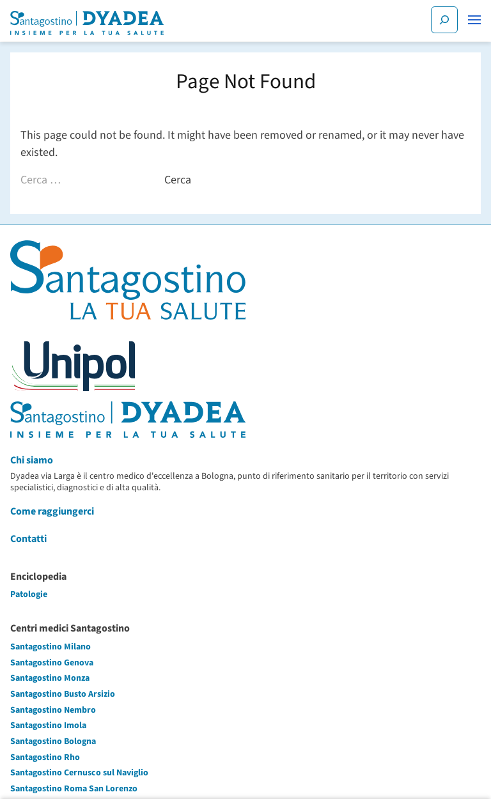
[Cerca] (444, 19)
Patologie (28, 594)
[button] (474, 19)
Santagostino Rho (45, 757)
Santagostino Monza (50, 678)
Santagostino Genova (51, 662)
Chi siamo (31, 460)
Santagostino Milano (50, 646)
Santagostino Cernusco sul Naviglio (79, 772)
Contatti (28, 539)
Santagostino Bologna (53, 741)
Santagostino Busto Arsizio (62, 694)
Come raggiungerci (52, 511)
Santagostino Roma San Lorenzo (73, 788)
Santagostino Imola (48, 725)
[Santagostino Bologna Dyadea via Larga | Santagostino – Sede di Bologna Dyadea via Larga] (87, 23)
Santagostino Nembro (53, 710)
